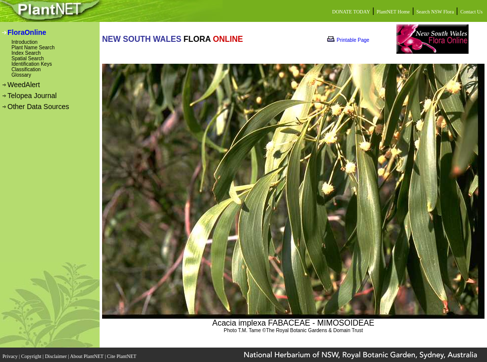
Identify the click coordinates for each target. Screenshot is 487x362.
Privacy (10, 356)
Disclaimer (56, 356)
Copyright (32, 356)
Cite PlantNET (122, 356)
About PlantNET (87, 356)
